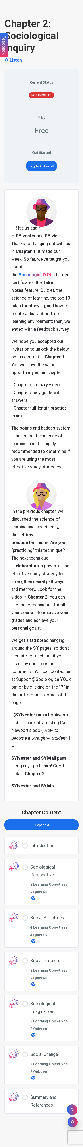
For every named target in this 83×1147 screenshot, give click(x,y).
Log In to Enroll (41, 166)
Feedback (4, 45)
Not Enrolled (41, 95)
